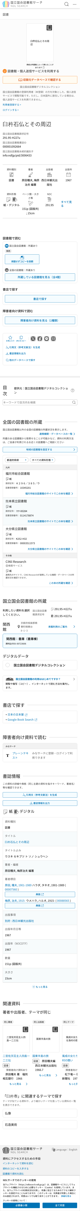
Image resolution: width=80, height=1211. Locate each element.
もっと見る (19, 1084)
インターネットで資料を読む (18, 1163)
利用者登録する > (12, 104)
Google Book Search (23, 719)
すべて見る (66, 204)
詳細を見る (66, 1196)
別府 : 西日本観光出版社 (19, 921)
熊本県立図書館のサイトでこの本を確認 (51, 521)
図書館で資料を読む (13, 1173)
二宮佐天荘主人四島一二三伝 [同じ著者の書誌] (16, 1058)
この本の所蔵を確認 (61, 583)
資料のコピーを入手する (16, 1168)
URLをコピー (21, 338)
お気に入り (10, 338)
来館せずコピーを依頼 (22, 259)
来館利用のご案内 (62, 627)
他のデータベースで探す (20, 360)
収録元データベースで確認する (39, 80)
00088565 (63, 900)
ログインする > (11, 110)
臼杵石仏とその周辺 (17, 842)
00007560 (11, 889)
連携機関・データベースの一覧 (57, 434)
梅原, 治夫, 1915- (15, 900)
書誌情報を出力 (16, 353)
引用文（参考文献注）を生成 (23, 347)
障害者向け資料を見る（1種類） (40, 320)
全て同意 (60, 1205)
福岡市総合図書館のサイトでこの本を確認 (49, 494)
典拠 (40, 894)
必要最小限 (21, 1205)
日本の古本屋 (18, 714)
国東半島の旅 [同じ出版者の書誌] (40, 1056)
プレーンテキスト (20, 755)
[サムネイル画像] (16, 1038)
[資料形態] (42, 460)
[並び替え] (17, 460)
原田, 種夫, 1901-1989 (18, 885)
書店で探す (40, 299)
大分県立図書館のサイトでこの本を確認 (51, 549)
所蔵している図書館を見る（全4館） (40, 277)
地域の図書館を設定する (51, 450)
